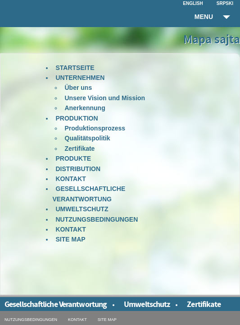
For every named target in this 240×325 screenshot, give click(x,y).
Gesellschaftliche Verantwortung (89, 193)
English (193, 3)
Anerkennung (85, 107)
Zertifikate (80, 148)
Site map (71, 239)
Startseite (75, 67)
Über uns (78, 87)
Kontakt (71, 178)
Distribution (78, 168)
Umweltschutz (82, 209)
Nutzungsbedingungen (97, 219)
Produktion (77, 118)
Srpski (225, 3)
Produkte (73, 158)
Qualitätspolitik (87, 138)
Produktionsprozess (95, 128)
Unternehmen (80, 77)
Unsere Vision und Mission (105, 98)
